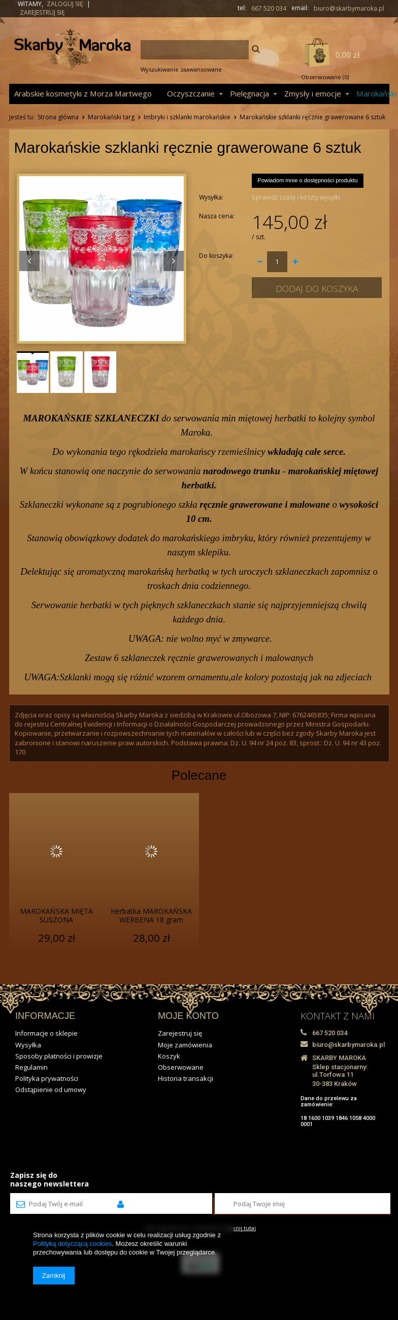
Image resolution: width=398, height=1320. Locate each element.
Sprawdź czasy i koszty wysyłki (296, 197)
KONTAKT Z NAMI (338, 1016)
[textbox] (195, 49)
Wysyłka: (211, 197)
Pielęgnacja (249, 93)
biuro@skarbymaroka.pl (349, 9)
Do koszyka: (216, 255)
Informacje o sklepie (46, 1033)
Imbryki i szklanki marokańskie (187, 117)
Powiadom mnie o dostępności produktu (307, 180)
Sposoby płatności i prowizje (59, 1056)
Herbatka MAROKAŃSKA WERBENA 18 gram (151, 916)
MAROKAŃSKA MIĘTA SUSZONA (56, 916)
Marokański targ (111, 117)
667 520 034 (268, 9)
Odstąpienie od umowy (50, 1089)
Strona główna (58, 117)
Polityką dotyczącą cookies (72, 1243)
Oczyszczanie (191, 93)
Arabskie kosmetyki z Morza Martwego (83, 93)
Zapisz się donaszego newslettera (49, 1179)
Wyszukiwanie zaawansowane (181, 69)
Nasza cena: (217, 216)
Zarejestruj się (42, 12)
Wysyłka (28, 1044)
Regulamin (31, 1067)
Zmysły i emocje (312, 93)
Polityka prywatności (46, 1078)
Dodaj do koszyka (317, 288)
